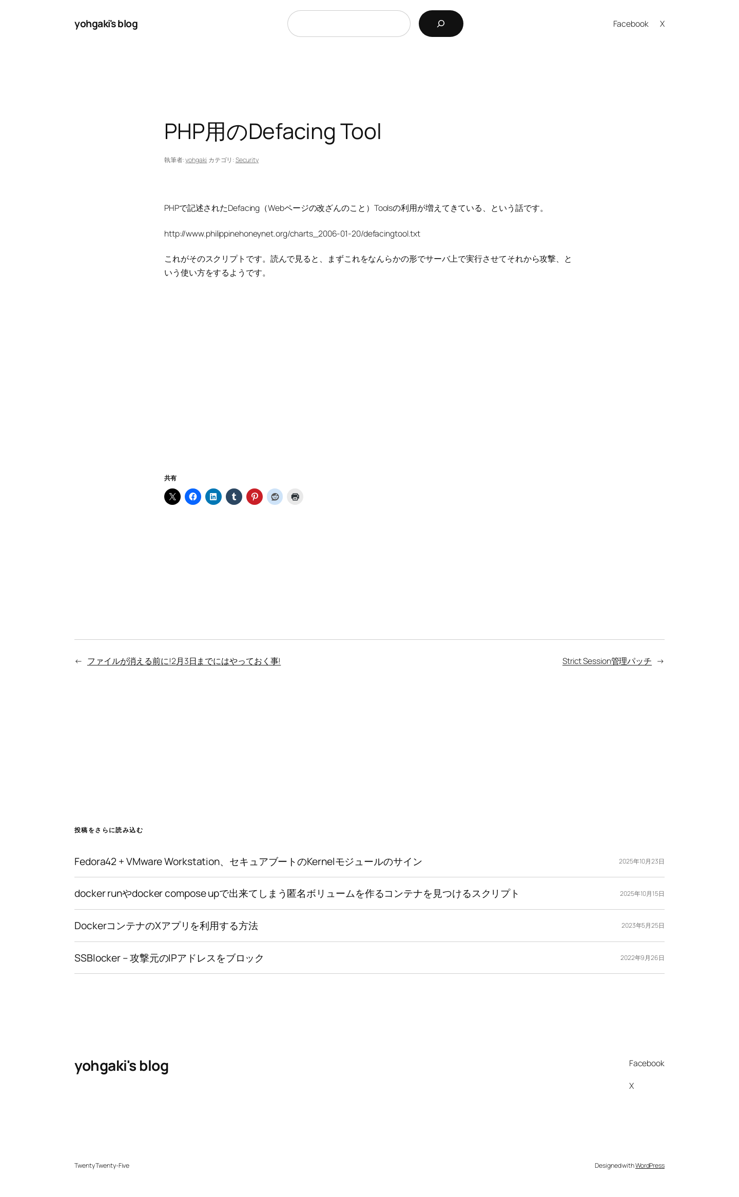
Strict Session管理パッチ (607, 660)
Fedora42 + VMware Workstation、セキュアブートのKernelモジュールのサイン (248, 861)
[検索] (441, 23)
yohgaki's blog (106, 23)
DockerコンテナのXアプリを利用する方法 (166, 925)
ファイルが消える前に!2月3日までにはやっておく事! (184, 660)
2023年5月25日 (643, 925)
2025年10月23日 (642, 861)
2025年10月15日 (642, 893)
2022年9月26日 (642, 957)
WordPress (650, 1165)
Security (247, 159)
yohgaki (196, 159)
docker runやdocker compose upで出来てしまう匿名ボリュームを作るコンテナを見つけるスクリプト (297, 893)
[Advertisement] (369, 388)
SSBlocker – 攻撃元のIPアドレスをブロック (169, 958)
